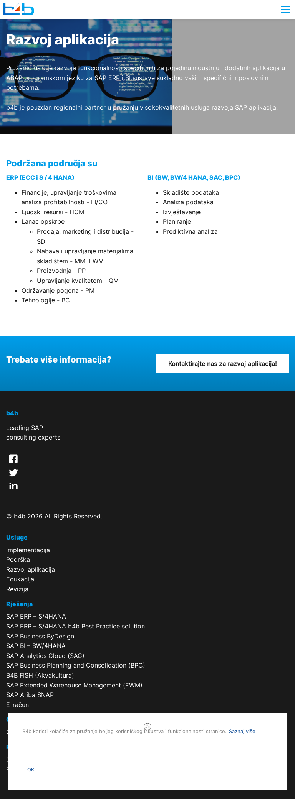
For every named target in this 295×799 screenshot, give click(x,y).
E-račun (17, 705)
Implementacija (28, 550)
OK (31, 770)
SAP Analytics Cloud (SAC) (45, 656)
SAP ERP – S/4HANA (36, 616)
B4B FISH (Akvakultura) (40, 675)
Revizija (17, 589)
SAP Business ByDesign (40, 636)
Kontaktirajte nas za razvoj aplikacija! (222, 364)
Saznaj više (242, 731)
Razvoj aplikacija (30, 569)
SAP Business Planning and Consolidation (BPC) (75, 665)
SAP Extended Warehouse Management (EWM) (74, 685)
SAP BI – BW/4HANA (36, 646)
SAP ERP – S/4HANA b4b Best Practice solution (75, 626)
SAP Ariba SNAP (30, 695)
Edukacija (20, 579)
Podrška (18, 559)
